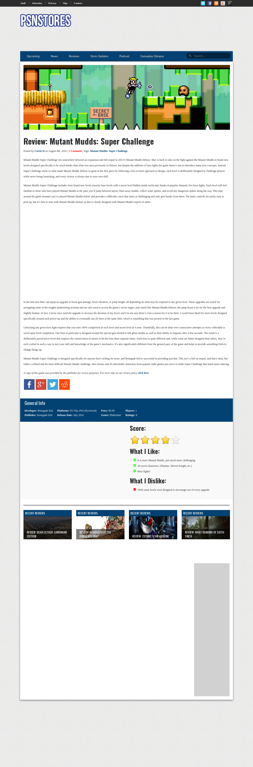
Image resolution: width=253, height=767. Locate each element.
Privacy (52, 3)
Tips (65, 3)
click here (143, 373)
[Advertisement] (152, 21)
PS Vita (74, 410)
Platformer (115, 415)
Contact (78, 3)
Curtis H (40, 151)
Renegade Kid (45, 410)
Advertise (37, 3)
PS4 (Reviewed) (88, 410)
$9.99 (112, 410)
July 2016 (78, 415)
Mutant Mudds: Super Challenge (108, 151)
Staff (23, 3)
